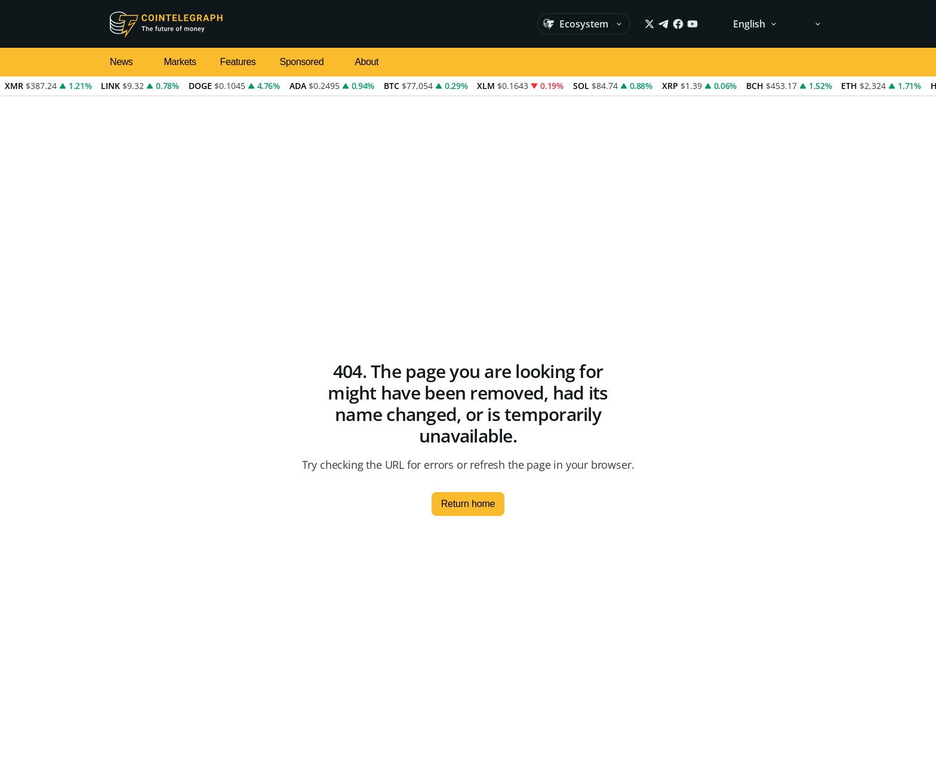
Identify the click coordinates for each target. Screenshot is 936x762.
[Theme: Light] (810, 24)
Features (238, 62)
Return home (468, 504)
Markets (180, 62)
